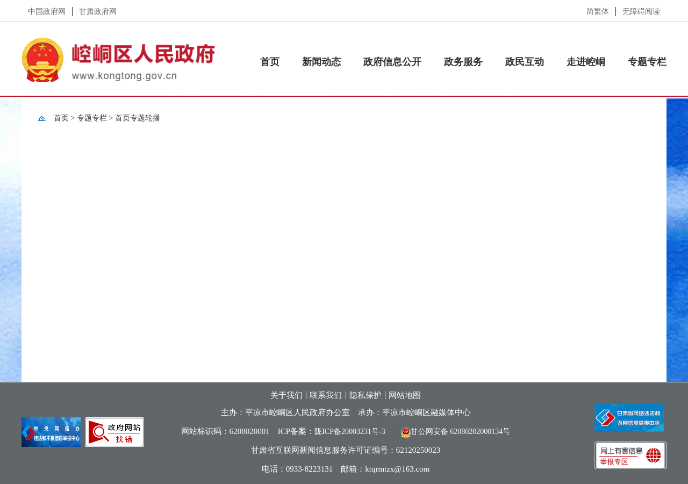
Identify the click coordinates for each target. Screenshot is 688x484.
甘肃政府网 (98, 12)
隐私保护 (365, 395)
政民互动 (524, 61)
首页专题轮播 (137, 118)
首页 (270, 61)
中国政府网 (47, 12)
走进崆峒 (586, 61)
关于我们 (286, 395)
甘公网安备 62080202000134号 (452, 432)
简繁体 (597, 12)
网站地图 (405, 395)
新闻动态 (321, 61)
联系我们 (326, 395)
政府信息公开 (392, 61)
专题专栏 (647, 61)
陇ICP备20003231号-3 (349, 432)
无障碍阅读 (641, 12)
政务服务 (463, 61)
